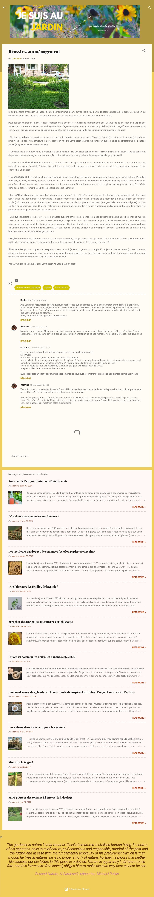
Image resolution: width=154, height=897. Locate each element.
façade (47, 287)
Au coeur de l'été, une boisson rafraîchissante (38, 481)
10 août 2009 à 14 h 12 (40, 348)
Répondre (25, 320)
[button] (144, 51)
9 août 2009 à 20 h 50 (39, 327)
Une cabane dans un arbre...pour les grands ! (37, 727)
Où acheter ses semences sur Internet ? (33, 516)
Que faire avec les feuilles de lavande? (33, 586)
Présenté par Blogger (77, 889)
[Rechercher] (150, 8)
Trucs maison (61, 287)
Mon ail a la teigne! (20, 762)
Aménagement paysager (28, 287)
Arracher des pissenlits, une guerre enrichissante (40, 622)
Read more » (139, 507)
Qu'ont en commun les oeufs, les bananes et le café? (41, 657)
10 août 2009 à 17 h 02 (39, 385)
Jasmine (24, 326)
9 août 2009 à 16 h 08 (37, 300)
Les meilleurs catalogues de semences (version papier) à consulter (51, 551)
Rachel (23, 300)
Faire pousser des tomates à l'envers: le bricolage (40, 797)
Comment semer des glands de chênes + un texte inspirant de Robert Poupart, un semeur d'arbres (71, 692)
